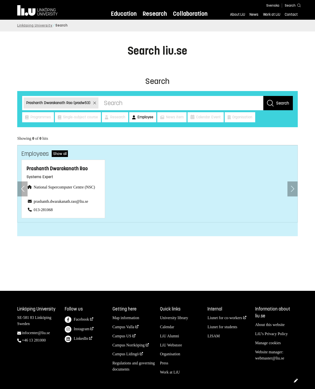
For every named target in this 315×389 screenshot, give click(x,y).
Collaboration (190, 13)
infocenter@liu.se (36, 333)
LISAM (213, 336)
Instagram (77, 329)
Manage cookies (268, 343)
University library (174, 318)
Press (164, 363)
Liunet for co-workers (224, 318)
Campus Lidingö (125, 354)
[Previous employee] (22, 188)
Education (124, 13)
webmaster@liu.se (269, 358)
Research (154, 13)
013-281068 (43, 210)
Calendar (167, 327)
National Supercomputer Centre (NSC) (64, 187)
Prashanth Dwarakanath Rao (57, 169)
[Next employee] (292, 188)
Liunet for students (222, 327)
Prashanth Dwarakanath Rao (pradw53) (58, 102)
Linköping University (34, 25)
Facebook (77, 319)
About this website (270, 325)
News (254, 14)
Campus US (121, 336)
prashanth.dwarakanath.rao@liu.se (61, 201)
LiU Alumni (169, 336)
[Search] (290, 5)
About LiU (237, 14)
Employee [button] (144, 117)
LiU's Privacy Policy (271, 334)
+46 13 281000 (34, 340)
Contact (291, 14)
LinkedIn (76, 339)
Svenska (272, 5)
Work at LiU (271, 14)
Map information (125, 318)
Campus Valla (123, 327)
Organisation (170, 354)
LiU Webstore (171, 345)
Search (282, 103)
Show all (60, 153)
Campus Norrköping (128, 345)
